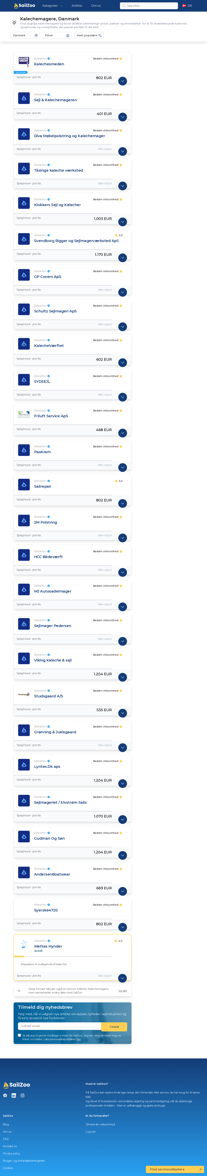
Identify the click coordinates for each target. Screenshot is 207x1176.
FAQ (6, 1139)
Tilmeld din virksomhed (100, 1124)
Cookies (8, 1168)
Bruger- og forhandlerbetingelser (24, 1160)
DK (187, 5)
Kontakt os (10, 1146)
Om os (96, 5)
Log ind (90, 1131)
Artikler (77, 5)
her (79, 1039)
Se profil (38, 951)
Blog (6, 1124)
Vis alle (122, 990)
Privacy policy (11, 1153)
